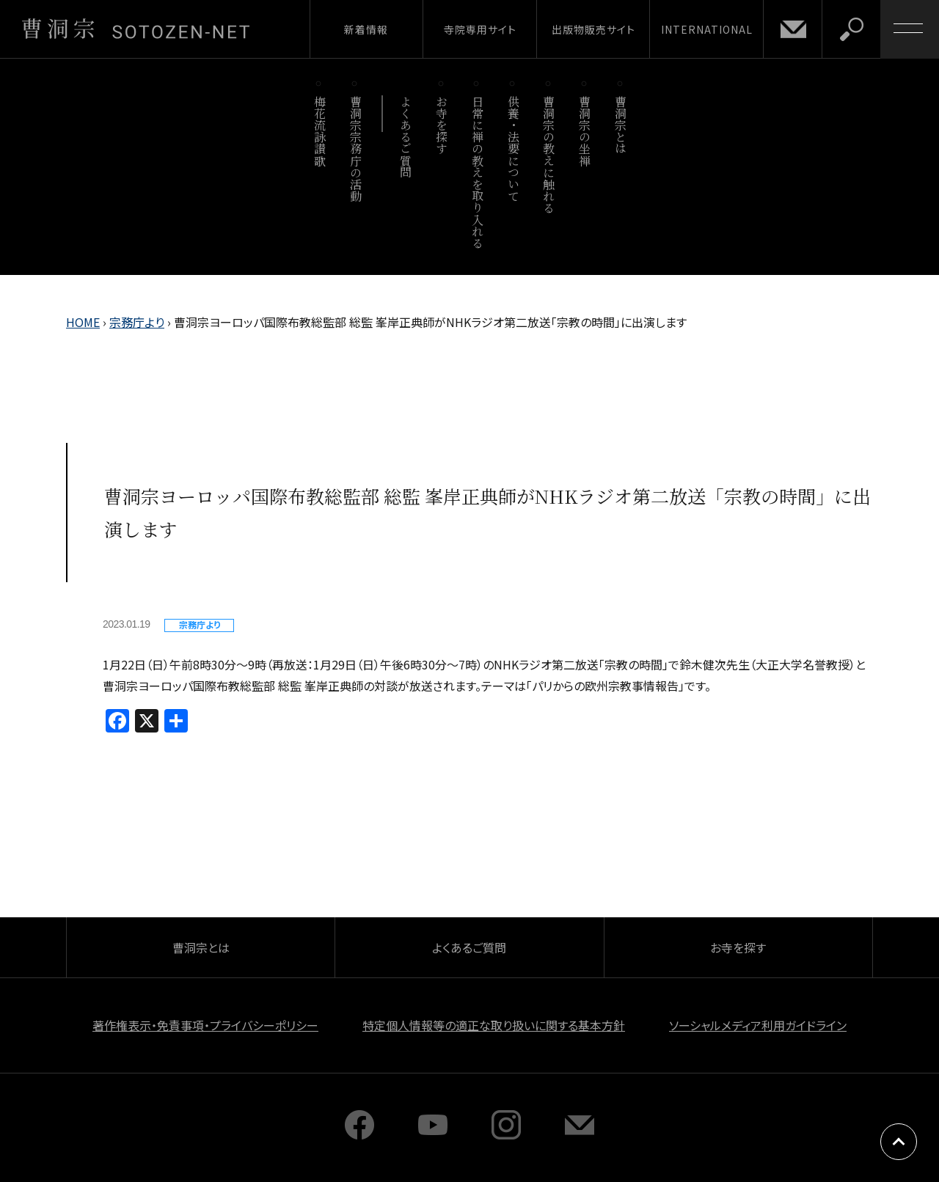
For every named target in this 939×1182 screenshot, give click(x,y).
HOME (83, 322)
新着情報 (366, 29)
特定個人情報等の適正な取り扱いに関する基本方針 (493, 1025)
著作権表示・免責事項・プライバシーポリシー (205, 1025)
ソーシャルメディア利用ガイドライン (758, 1025)
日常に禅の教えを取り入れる (477, 172)
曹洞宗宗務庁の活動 (355, 148)
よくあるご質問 (406, 136)
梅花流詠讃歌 (319, 130)
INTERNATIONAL (707, 29)
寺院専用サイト (480, 29)
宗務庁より (136, 322)
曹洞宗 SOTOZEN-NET (135, 28)
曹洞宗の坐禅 (585, 130)
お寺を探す (442, 125)
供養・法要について (513, 148)
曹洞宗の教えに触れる (549, 154)
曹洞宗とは (621, 125)
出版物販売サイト (593, 29)
